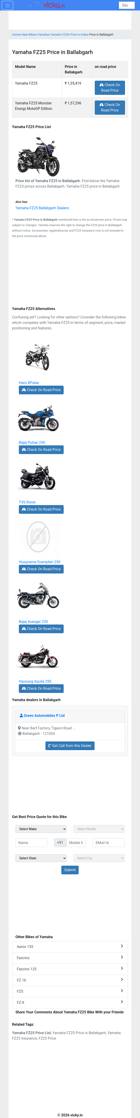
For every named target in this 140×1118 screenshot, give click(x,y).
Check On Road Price (110, 88)
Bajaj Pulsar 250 (32, 442)
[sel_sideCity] (99, 858)
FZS (70, 991)
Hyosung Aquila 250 (35, 681)
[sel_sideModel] (99, 829)
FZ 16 (70, 980)
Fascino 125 (70, 968)
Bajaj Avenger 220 (33, 622)
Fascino (70, 957)
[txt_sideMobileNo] (76, 842)
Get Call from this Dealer (69, 746)
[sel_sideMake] (41, 829)
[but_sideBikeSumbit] (70, 870)
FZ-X (70, 1002)
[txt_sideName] (31, 842)
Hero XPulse (29, 383)
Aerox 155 (70, 946)
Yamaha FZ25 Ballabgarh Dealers (42, 208)
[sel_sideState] (41, 858)
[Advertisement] (70, 273)
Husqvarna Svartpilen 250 (39, 562)
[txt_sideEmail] (109, 842)
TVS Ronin (27, 502)
